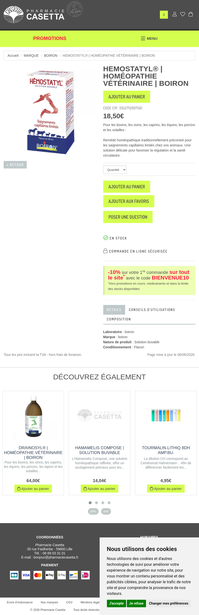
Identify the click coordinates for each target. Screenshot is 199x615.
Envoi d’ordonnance (20, 602)
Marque (31, 55)
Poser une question (128, 217)
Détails (114, 310)
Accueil (13, 55)
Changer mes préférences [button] (168, 603)
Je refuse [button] (136, 603)
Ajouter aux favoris (129, 201)
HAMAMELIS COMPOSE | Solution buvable (99, 450)
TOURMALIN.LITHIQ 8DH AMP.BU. (166, 450)
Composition (119, 319)
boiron (50, 55)
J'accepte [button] (116, 603)
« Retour (15, 165)
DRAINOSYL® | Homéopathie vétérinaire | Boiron (33, 453)
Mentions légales (92, 602)
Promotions (49, 38)
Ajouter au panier (127, 96)
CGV (69, 602)
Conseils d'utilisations (152, 310)
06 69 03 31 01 (54, 553)
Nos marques (49, 602)
